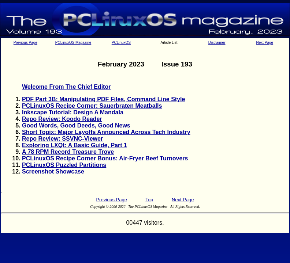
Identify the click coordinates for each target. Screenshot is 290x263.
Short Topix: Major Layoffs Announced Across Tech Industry (106, 132)
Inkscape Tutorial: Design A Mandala (72, 112)
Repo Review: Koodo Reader (62, 119)
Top (149, 199)
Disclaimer (217, 43)
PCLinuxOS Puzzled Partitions (64, 165)
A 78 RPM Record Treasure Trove (68, 152)
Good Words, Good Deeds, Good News (76, 125)
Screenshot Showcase (53, 171)
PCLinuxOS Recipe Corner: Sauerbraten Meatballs (92, 106)
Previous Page (25, 43)
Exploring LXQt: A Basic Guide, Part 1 (74, 145)
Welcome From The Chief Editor (66, 87)
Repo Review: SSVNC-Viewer (62, 139)
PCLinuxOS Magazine (73, 43)
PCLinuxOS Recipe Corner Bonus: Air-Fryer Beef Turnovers (105, 158)
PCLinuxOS (121, 43)
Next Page (264, 43)
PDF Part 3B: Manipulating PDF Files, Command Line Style (103, 99)
